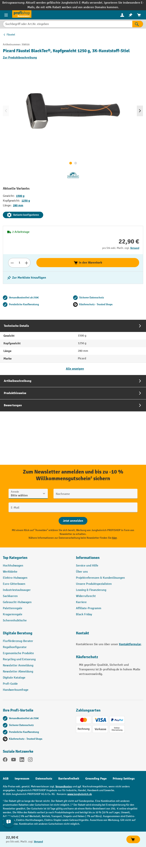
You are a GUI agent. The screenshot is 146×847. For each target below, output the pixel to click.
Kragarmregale (12, 614)
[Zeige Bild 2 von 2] (75, 163)
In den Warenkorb (87, 262)
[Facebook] (5, 760)
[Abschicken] (73, 521)
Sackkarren (10, 596)
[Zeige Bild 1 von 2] (70, 163)
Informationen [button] (88, 557)
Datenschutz (43, 778)
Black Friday (84, 614)
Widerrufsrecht (86, 596)
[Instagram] (30, 760)
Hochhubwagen (13, 565)
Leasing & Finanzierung (91, 590)
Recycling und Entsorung (19, 659)
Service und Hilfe (87, 565)
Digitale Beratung (17, 633)
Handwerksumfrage (15, 690)
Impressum (22, 778)
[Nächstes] (140, 111)
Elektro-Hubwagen (15, 578)
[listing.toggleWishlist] (26, 277)
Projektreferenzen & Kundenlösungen (100, 578)
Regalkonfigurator (15, 647)
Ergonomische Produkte (18, 653)
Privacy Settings (124, 778)
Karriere (81, 602)
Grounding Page (96, 778)
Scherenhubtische (15, 620)
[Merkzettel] (130, 15)
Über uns (82, 572)
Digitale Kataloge (14, 678)
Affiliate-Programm (88, 608)
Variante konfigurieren (23, 215)
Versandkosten (63, 786)
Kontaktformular (130, 644)
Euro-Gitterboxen (14, 584)
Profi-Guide (10, 684)
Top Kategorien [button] (15, 557)
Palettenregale (12, 608)
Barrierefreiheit (68, 778)
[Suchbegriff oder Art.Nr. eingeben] (67, 24)
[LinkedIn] (22, 760)
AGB (6, 778)
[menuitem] (122, 15)
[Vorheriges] (6, 111)
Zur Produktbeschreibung (20, 57)
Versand (134, 248)
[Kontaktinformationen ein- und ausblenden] (8, 821)
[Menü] (6, 14)
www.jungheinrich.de (79, 794)
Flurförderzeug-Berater (18, 641)
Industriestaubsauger (17, 590)
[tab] (73, 347)
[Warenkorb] (139, 15)
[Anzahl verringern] (12, 263)
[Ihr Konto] (122, 14)
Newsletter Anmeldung (18, 665)
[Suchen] (137, 24)
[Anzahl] (19, 263)
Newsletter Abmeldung (18, 671)
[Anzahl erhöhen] (26, 263)
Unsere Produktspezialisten (94, 584)
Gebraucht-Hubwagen (17, 602)
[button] (36, 635)
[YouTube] (13, 760)
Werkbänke (10, 572)
